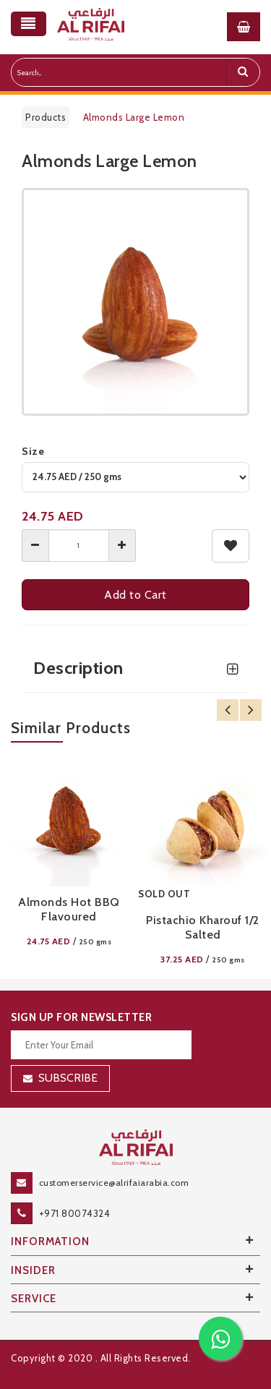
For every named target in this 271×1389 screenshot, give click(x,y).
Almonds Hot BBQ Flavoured (69, 909)
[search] (242, 72)
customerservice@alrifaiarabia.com (114, 1182)
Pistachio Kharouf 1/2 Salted (202, 927)
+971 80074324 (75, 1213)
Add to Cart (135, 595)
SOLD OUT (164, 893)
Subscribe (68, 1078)
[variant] (135, 477)
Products (45, 117)
